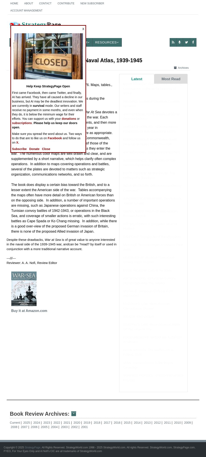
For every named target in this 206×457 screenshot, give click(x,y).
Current (15, 422)
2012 (158, 422)
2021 (67, 422)
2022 (57, 422)
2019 (87, 422)
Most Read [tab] (170, 79)
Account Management (26, 10)
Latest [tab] (136, 79)
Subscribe (19, 149)
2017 (107, 422)
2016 (117, 422)
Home (14, 3)
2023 (47, 422)
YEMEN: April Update (138, 321)
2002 (75, 427)
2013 (147, 422)
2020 (77, 422)
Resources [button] (107, 42)
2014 (138, 422)
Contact (45, 3)
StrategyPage (32, 447)
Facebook (55, 138)
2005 (44, 427)
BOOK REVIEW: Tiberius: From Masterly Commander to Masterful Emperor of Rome (152, 92)
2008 (14, 427)
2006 (34, 427)
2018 (97, 422)
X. (17, 142)
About (28, 3)
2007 (24, 427)
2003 (65, 427)
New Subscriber (92, 3)
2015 (127, 422)
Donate (34, 149)
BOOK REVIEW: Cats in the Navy (147, 274)
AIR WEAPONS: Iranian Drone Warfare (151, 156)
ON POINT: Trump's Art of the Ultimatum (152, 241)
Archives (181, 67)
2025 (27, 422)
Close (46, 149)
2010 (178, 422)
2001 (84, 427)
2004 (54, 427)
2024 (37, 422)
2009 (188, 422)
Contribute (66, 3)
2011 (168, 422)
